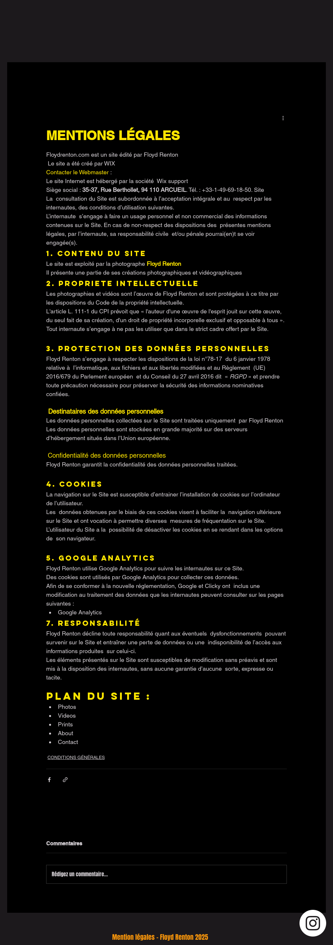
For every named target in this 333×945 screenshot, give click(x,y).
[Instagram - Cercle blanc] (313, 923)
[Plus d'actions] (283, 118)
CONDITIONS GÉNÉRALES (76, 757)
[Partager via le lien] (65, 780)
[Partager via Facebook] (49, 780)
